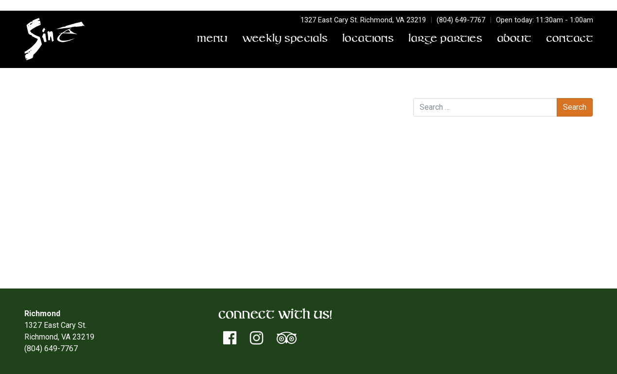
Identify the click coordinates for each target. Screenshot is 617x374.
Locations (368, 39)
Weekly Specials (285, 39)
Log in (443, 225)
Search (425, 88)
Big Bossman (49, 125)
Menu (212, 39)
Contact (569, 39)
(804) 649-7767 (461, 20)
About (514, 39)
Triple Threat (375, 125)
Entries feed (454, 236)
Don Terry (133, 113)
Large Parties (445, 39)
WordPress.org (458, 260)
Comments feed (460, 248)
